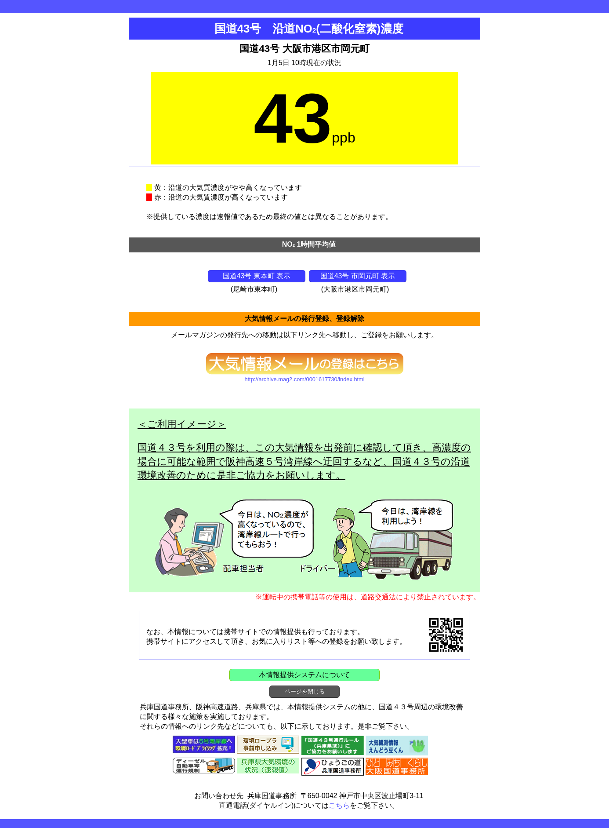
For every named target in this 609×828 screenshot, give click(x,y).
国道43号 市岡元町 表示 (357, 276)
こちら (339, 805)
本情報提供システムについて (304, 674)
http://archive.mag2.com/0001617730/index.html (304, 379)
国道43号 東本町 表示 (257, 276)
